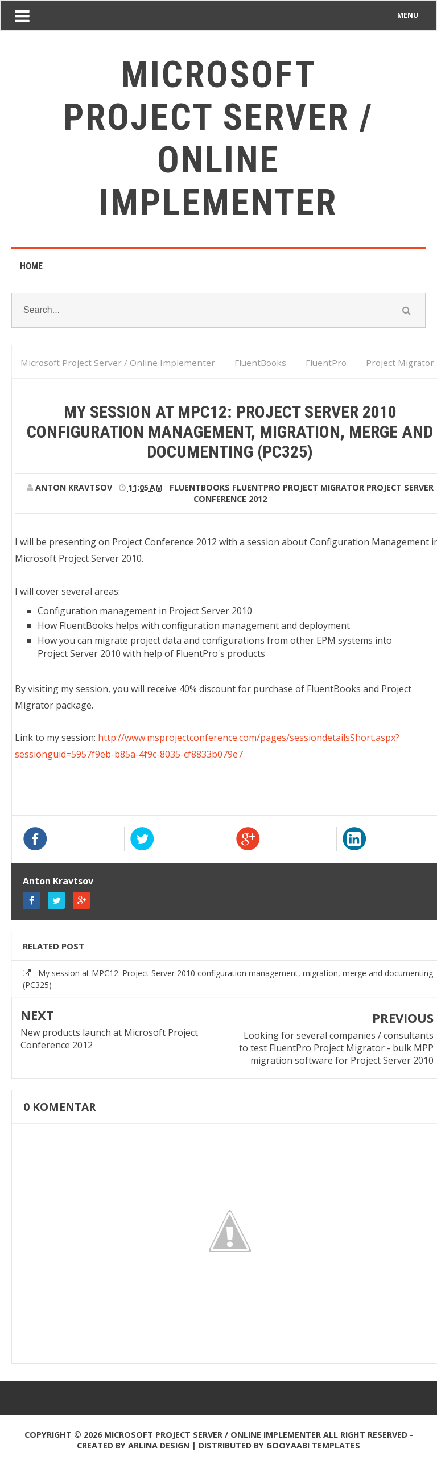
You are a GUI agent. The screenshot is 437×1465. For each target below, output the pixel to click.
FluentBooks (200, 487)
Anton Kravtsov (58, 881)
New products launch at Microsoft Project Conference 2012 (109, 1038)
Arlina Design (158, 1445)
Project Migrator (323, 487)
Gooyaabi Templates (313, 1445)
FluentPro (256, 487)
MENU (407, 15)
